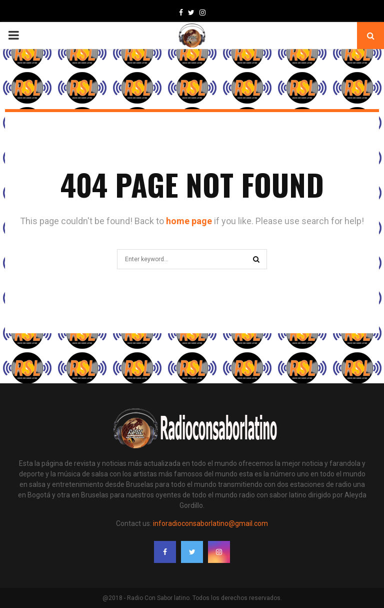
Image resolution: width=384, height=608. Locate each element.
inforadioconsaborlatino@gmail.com (210, 523)
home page (189, 221)
